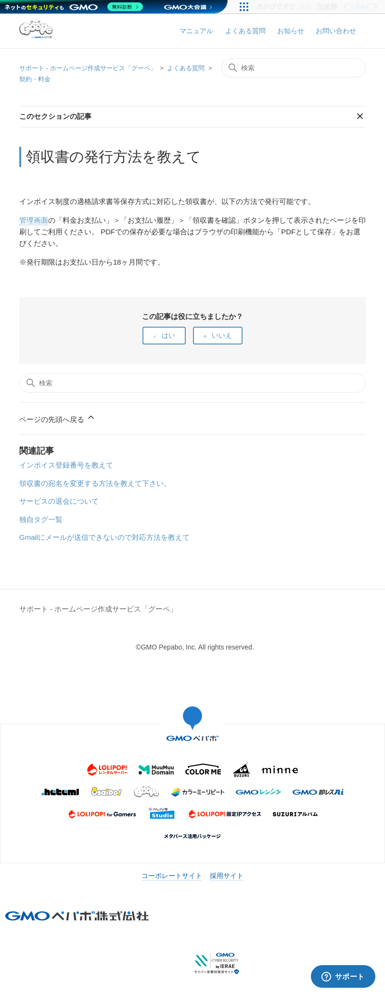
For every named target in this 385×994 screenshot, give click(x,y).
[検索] (293, 67)
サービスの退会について (59, 501)
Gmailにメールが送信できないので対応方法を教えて (104, 537)
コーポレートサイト (171, 875)
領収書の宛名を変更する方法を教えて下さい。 (95, 483)
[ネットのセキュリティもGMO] (73, 6)
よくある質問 (245, 31)
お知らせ (290, 31)
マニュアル (196, 31)
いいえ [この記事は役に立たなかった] (222, 335)
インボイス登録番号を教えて (66, 465)
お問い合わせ (336, 31)
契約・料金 (35, 79)
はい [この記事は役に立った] (168, 335)
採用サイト (227, 875)
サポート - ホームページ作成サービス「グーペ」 (87, 68)
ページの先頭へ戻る (57, 417)
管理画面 (33, 220)
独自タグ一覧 (41, 519)
